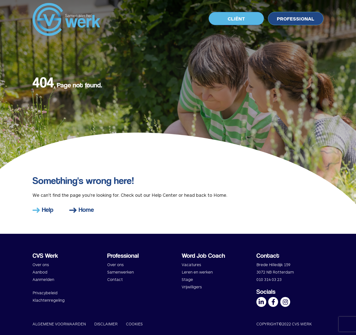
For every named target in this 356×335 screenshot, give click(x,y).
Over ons (41, 264)
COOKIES (134, 323)
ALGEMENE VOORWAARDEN (59, 323)
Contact (115, 279)
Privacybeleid (45, 292)
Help (43, 209)
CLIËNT (236, 18)
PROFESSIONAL (295, 18)
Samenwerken (120, 272)
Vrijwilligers (192, 286)
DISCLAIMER (106, 323)
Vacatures (191, 264)
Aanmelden (43, 279)
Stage (187, 279)
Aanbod (40, 272)
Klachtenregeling (49, 300)
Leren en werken (197, 272)
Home (81, 209)
